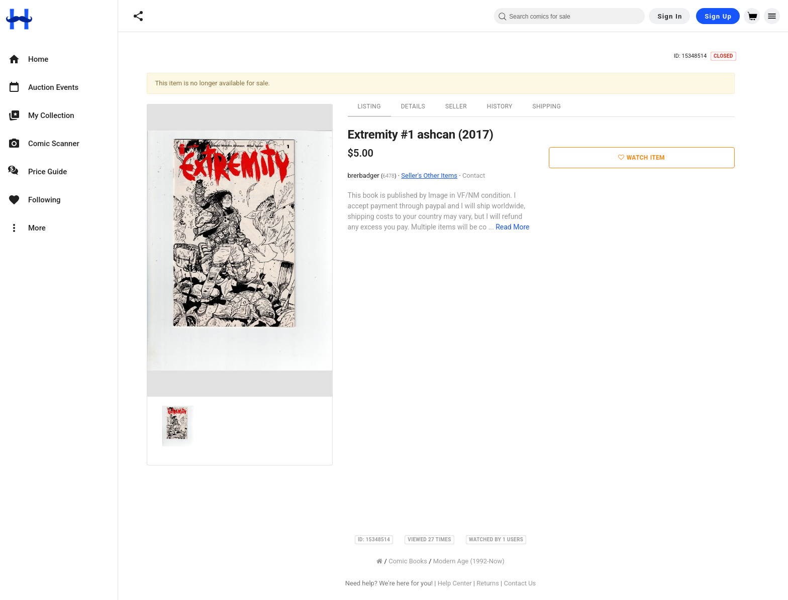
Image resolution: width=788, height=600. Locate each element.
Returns (500, 583)
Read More (525, 227)
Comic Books (420, 561)
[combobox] (569, 16)
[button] (138, 16)
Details (426, 106)
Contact (486, 175)
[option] (59, 59)
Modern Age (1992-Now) (481, 561)
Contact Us (532, 583)
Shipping (559, 106)
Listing (381, 106)
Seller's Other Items (442, 175)
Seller (468, 106)
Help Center (467, 583)
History (512, 106)
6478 (401, 176)
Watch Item (654, 157)
